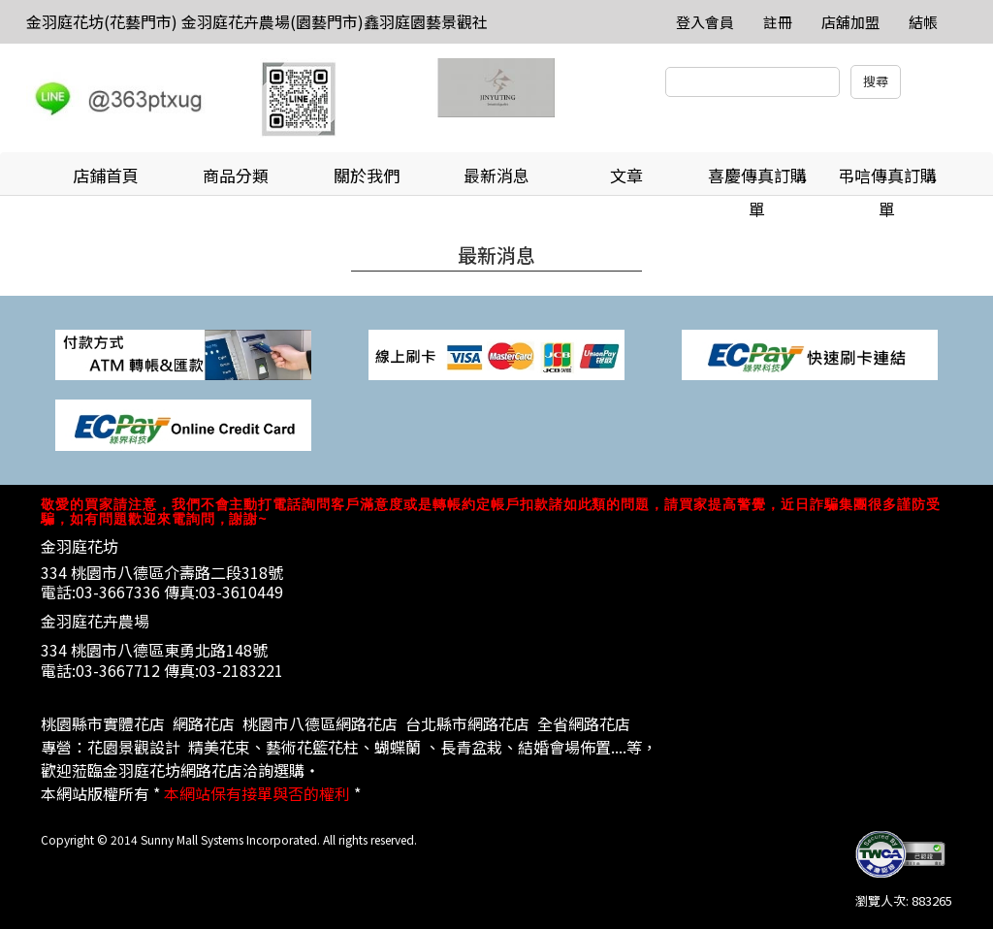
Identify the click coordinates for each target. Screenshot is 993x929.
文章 (626, 175)
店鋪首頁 (106, 175)
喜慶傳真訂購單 (757, 179)
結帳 (923, 22)
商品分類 (236, 175)
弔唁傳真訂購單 (887, 179)
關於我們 (367, 175)
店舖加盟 (850, 22)
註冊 (777, 22)
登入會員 (705, 22)
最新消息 (496, 175)
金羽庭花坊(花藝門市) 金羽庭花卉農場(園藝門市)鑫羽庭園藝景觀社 (257, 21)
